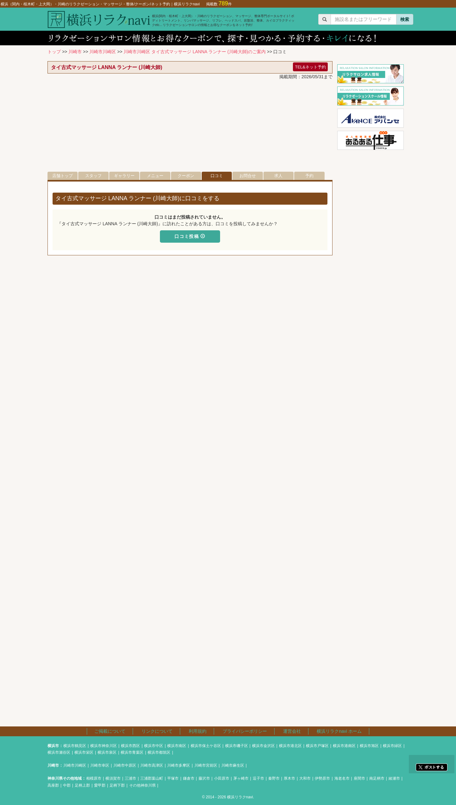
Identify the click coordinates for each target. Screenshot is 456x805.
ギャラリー (124, 175)
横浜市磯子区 (236, 746)
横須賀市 (113, 778)
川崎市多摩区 (178, 765)
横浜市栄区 (83, 752)
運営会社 (292, 731)
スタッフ (93, 175)
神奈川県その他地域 (65, 778)
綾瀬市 (394, 778)
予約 (309, 175)
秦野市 (274, 778)
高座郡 (53, 785)
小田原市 (221, 778)
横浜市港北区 (290, 746)
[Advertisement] (190, 127)
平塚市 (173, 778)
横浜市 (53, 746)
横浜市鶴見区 (74, 746)
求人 (278, 175)
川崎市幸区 (99, 765)
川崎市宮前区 (205, 765)
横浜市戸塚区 (317, 746)
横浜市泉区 (107, 752)
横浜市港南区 (344, 746)
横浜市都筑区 (159, 752)
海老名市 (342, 778)
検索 (404, 19)
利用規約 (197, 731)
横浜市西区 (130, 746)
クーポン (186, 175)
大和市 (305, 778)
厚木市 (289, 778)
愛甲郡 (99, 785)
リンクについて (157, 731)
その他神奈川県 (142, 785)
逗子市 (258, 778)
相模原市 (93, 778)
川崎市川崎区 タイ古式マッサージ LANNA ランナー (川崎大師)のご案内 (195, 51)
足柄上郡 (82, 785)
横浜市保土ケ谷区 (206, 746)
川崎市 (75, 51)
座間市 (359, 778)
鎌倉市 (188, 778)
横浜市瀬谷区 (59, 752)
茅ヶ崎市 (241, 778)
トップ (54, 51)
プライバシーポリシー (245, 731)
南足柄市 (376, 778)
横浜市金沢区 (263, 746)
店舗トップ (62, 175)
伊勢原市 (322, 778)
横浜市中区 (153, 746)
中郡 (67, 785)
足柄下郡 (117, 785)
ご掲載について (109, 731)
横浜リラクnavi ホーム (339, 731)
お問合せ (247, 175)
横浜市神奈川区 (103, 746)
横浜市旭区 (369, 746)
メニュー (155, 175)
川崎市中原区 (124, 765)
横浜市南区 (176, 746)
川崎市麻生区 (232, 765)
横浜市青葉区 (132, 752)
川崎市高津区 (151, 765)
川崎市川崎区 (102, 51)
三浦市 (130, 778)
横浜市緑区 (392, 746)
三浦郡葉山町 (151, 778)
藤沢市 (204, 778)
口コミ (217, 175)
